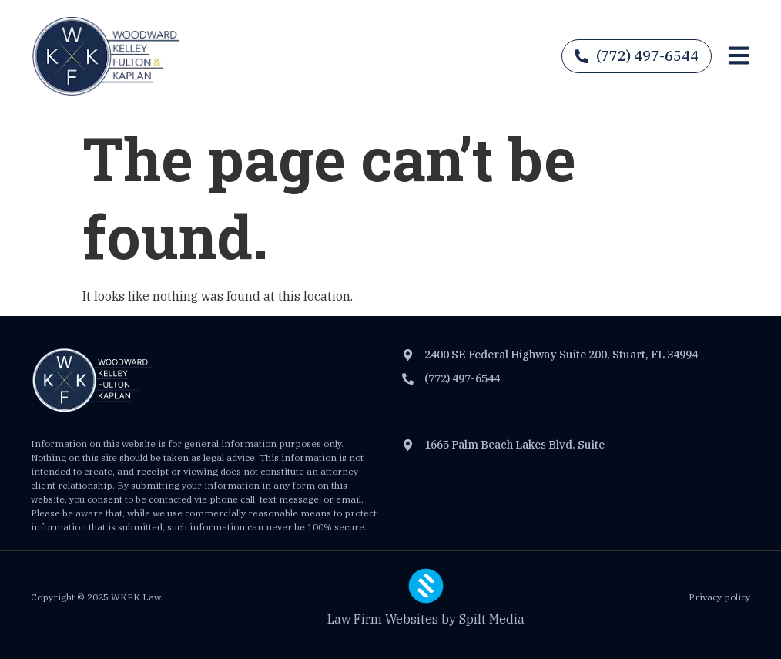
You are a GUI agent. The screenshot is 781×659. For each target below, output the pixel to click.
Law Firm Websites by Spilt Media (426, 619)
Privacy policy (719, 597)
